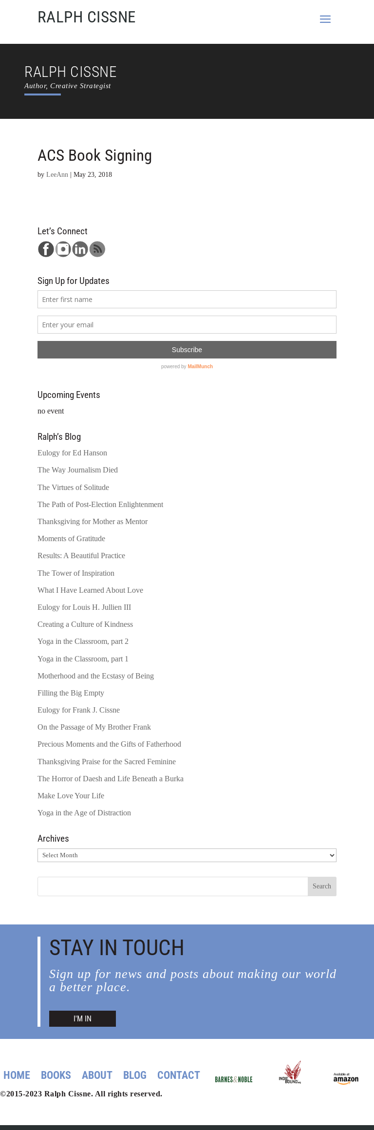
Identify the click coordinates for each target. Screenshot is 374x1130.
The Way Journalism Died (77, 469)
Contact (178, 1076)
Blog (135, 1076)
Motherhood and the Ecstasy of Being (95, 675)
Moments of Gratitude (71, 538)
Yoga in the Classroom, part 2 (83, 641)
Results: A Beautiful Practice (81, 555)
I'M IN (83, 1018)
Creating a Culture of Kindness (85, 624)
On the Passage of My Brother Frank (94, 727)
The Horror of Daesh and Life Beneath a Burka (110, 778)
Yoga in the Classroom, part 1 (83, 658)
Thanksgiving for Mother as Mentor (92, 521)
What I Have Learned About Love (90, 590)
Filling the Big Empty (70, 692)
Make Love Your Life (70, 795)
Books (56, 1076)
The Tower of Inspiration (75, 573)
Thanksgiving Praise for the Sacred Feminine (106, 761)
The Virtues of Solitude (73, 487)
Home (16, 1076)
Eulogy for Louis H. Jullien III (84, 607)
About (97, 1076)
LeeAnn (57, 174)
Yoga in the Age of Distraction (84, 812)
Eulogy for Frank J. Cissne (78, 710)
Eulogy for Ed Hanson (72, 452)
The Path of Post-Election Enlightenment (100, 504)
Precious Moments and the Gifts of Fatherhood (109, 744)
